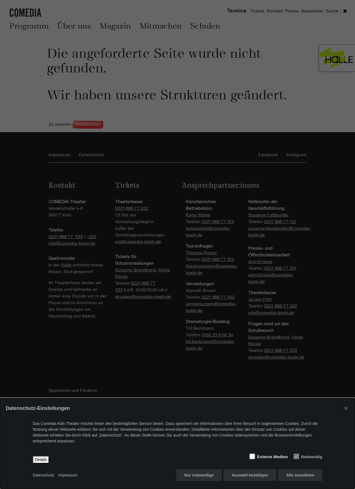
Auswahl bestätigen (250, 475)
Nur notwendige (199, 475)
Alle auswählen (300, 475)
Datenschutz (43, 475)
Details (41, 459)
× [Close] (346, 408)
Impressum (67, 475)
